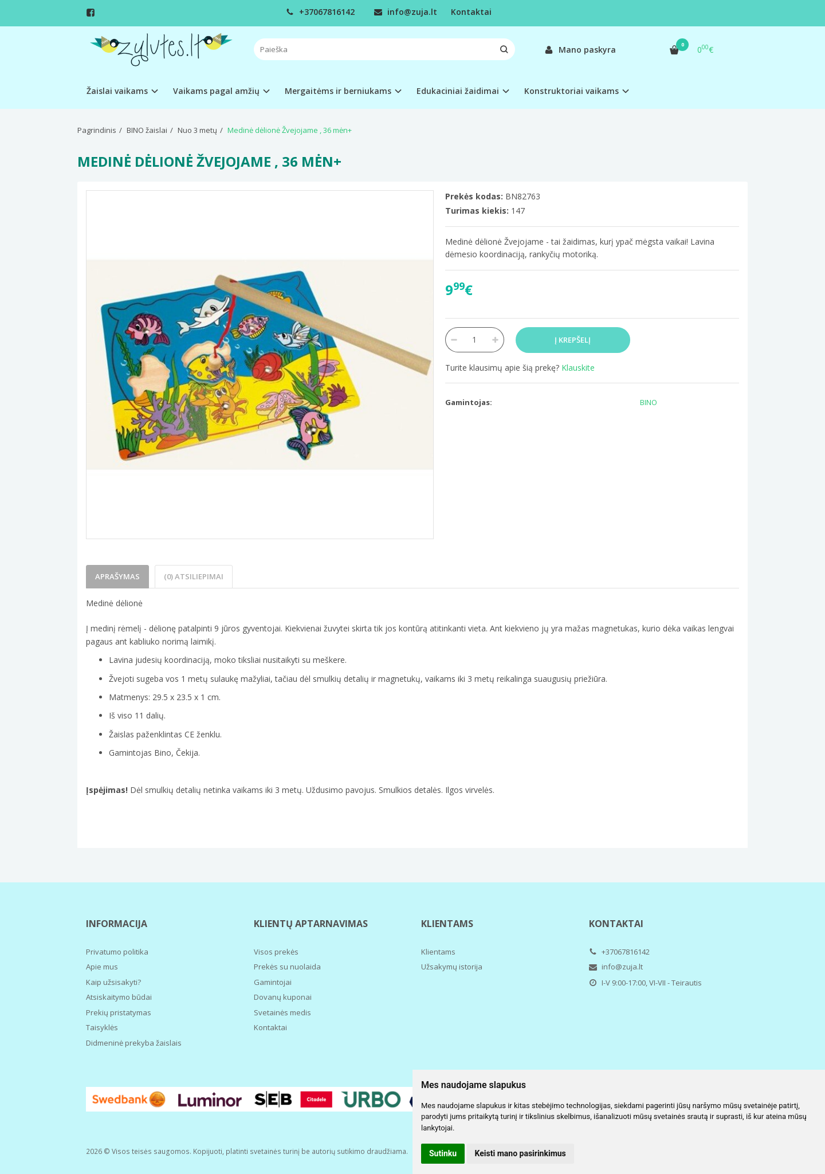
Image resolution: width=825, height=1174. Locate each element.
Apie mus (102, 966)
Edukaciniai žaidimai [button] (458, 90)
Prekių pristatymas (118, 1012)
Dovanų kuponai (283, 997)
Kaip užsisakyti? (113, 982)
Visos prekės (276, 952)
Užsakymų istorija (451, 966)
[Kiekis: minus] (453, 339)
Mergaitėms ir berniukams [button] (338, 90)
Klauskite (578, 367)
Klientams (447, 923)
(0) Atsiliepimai (193, 576)
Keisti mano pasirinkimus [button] (520, 1153)
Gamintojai (273, 982)
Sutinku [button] (443, 1153)
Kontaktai (471, 11)
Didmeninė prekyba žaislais (134, 1043)
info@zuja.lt (405, 11)
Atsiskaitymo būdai (119, 997)
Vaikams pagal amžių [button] (216, 90)
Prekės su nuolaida (287, 966)
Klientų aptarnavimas (311, 923)
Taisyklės (102, 1027)
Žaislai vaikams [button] (117, 90)
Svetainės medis (282, 1012)
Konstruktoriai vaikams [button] (571, 90)
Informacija (116, 923)
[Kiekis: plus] (496, 339)
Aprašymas (117, 576)
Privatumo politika (117, 952)
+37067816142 (320, 11)
